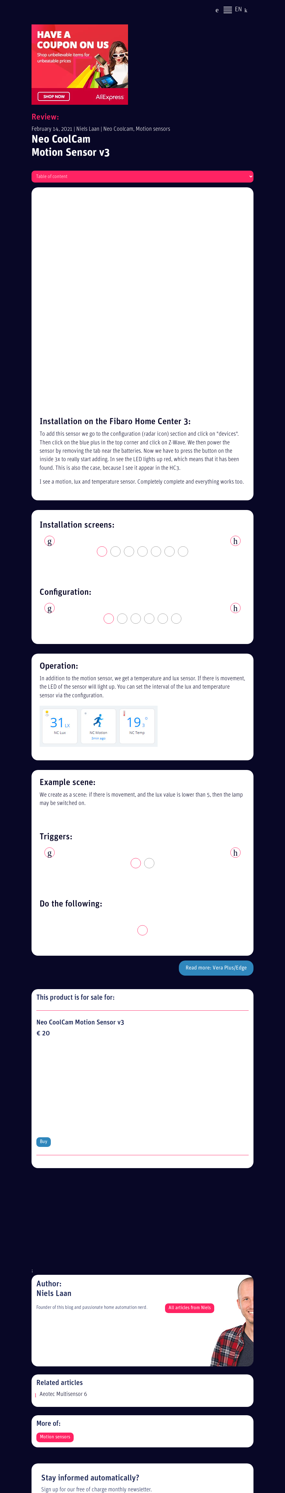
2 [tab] (116, 339)
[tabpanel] (142, 323)
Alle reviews (57, 1345)
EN (238, 10)
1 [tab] (102, 339)
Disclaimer (56, 1322)
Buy (43, 833)
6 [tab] (170, 339)
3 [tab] (129, 339)
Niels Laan (87, 129)
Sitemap (53, 1334)
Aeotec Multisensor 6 (63, 1086)
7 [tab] (183, 339)
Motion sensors (153, 129)
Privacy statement (64, 1310)
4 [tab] (143, 339)
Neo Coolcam (118, 129)
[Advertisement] (142, 913)
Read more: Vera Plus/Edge (216, 754)
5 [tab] (156, 339)
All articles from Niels (190, 999)
